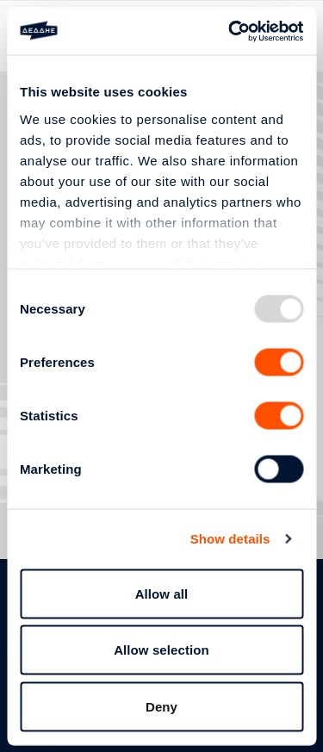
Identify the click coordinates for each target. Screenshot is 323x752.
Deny (161, 706)
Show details (230, 538)
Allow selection (161, 650)
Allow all (162, 593)
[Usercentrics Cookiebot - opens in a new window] (230, 31)
